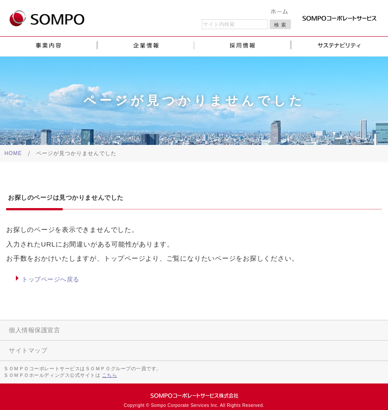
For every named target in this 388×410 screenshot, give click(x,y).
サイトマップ (28, 350)
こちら (109, 375)
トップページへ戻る (50, 279)
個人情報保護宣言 (34, 330)
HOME (13, 153)
